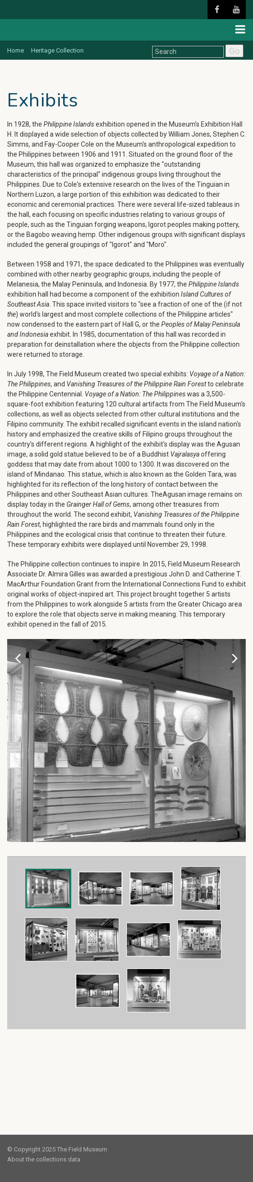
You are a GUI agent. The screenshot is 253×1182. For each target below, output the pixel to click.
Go (234, 51)
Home (15, 50)
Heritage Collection (57, 50)
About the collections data (43, 1159)
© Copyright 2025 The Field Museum (57, 1149)
